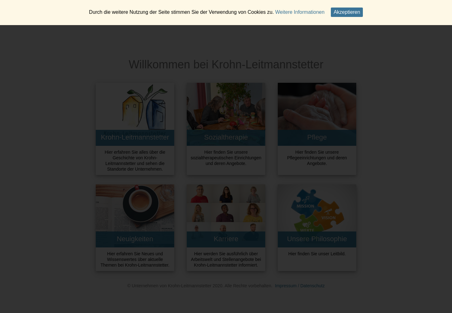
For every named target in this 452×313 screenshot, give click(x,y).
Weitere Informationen (300, 12)
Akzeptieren (347, 12)
